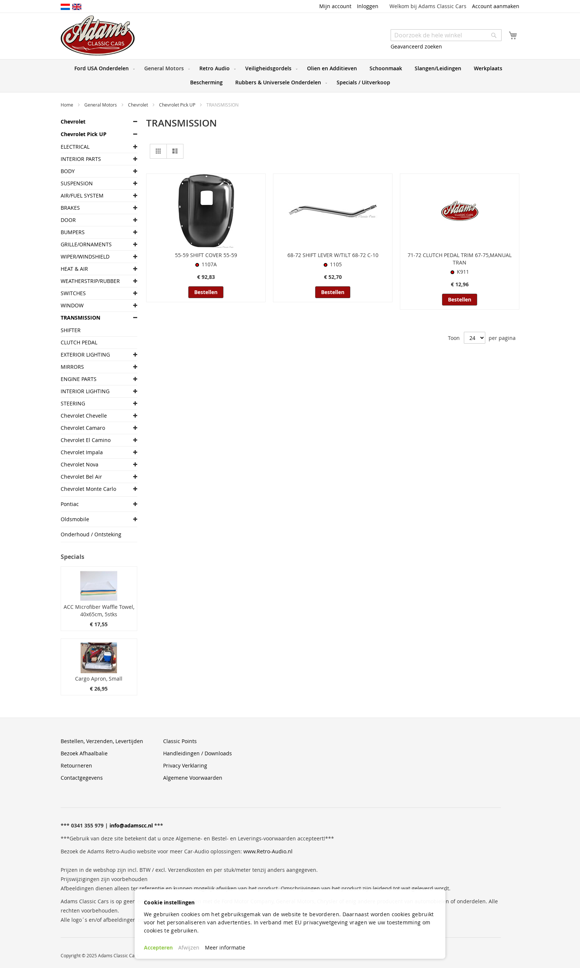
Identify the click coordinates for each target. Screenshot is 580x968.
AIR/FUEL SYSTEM (82, 195)
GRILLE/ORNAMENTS (86, 244)
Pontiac (70, 503)
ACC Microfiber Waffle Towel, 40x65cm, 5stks (99, 610)
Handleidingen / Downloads (197, 753)
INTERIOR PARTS (81, 158)
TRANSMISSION (80, 317)
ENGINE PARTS (79, 378)
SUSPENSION (77, 183)
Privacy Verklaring (185, 765)
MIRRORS (72, 366)
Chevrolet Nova (79, 464)
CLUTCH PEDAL (79, 342)
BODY (68, 171)
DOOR (68, 219)
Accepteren (158, 947)
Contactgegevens (82, 777)
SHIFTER (71, 330)
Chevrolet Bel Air (81, 476)
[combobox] (446, 35)
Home (67, 105)
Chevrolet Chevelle (84, 415)
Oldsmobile (75, 519)
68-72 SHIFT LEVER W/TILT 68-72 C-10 (332, 255)
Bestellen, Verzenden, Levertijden (102, 741)
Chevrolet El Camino (86, 439)
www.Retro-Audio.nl (268, 851)
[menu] (290, 76)
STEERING (73, 403)
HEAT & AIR (74, 268)
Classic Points (180, 741)
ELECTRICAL (75, 146)
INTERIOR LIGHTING (85, 391)
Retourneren (76, 765)
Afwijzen (188, 947)
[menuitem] (103, 68)
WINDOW (72, 305)
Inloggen (367, 6)
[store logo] (98, 35)
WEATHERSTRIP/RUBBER (90, 280)
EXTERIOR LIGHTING (85, 354)
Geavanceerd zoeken (416, 46)
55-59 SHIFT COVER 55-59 (206, 255)
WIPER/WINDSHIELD (85, 256)
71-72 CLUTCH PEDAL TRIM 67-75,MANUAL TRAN (460, 259)
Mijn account (335, 6)
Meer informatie (225, 947)
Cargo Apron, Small (98, 678)
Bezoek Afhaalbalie (84, 753)
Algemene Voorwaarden (192, 777)
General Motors (101, 105)
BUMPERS (73, 232)
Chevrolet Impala (82, 452)
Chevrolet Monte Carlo (88, 488)
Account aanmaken (495, 6)
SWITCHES (73, 293)
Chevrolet (138, 105)
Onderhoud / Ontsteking (91, 534)
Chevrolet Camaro (83, 427)
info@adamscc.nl (131, 825)
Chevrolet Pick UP (177, 105)
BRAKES (70, 207)
